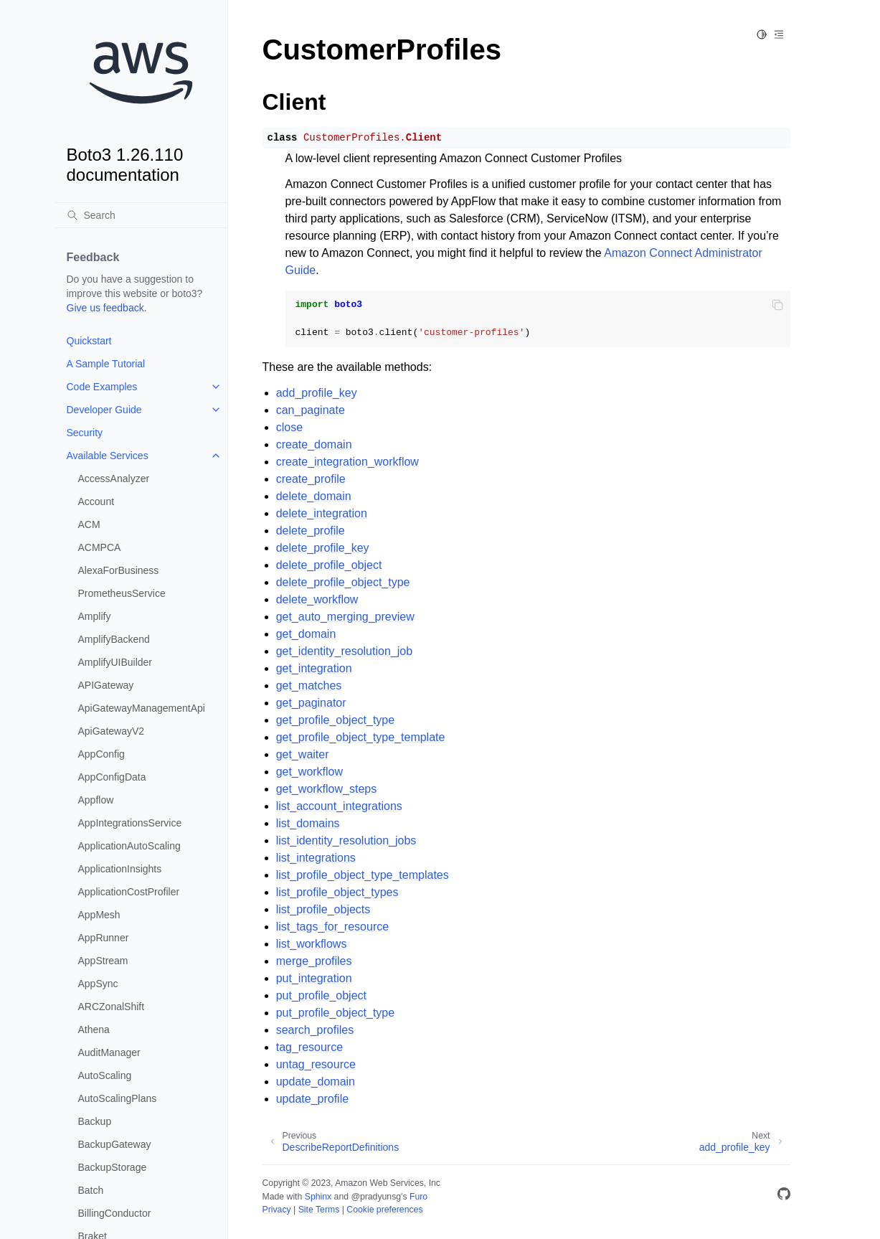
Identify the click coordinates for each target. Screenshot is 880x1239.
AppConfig (101, 754)
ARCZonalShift (111, 1006)
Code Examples (102, 386)
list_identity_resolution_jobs (346, 840)
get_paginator (311, 703)
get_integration (314, 668)
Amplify (94, 616)
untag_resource (316, 1064)
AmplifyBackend (114, 639)
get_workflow (309, 771)
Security (85, 432)
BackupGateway (114, 1144)
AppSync (98, 983)
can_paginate (310, 410)
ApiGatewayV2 (111, 731)
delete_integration (321, 513)
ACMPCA (99, 547)
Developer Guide (104, 409)
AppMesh (99, 914)
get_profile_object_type (335, 720)
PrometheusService (122, 593)
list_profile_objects (323, 909)
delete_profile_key (322, 548)
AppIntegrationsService (130, 823)
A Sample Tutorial (106, 363)
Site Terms (319, 1210)
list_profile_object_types (337, 892)
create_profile (311, 479)
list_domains (308, 823)
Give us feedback (105, 308)
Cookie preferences (384, 1210)
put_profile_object (321, 995)
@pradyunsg (376, 1197)
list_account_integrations (339, 806)
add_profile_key (316, 393)
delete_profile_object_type (343, 582)
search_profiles (315, 1030)
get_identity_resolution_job (344, 651)
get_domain (306, 634)
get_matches (309, 685)
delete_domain (313, 496)
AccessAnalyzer (114, 478)
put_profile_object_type (335, 1013)
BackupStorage (112, 1167)
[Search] (141, 215)
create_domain (314, 444)
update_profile (312, 1099)
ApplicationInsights (120, 869)
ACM (89, 524)
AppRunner (103, 937)
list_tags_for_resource (332, 926)
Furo (418, 1197)
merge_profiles (314, 961)
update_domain (315, 1081)
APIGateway (106, 685)
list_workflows (311, 944)
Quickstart (89, 341)
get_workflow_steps (326, 789)
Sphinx (318, 1197)
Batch (91, 1190)
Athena (94, 1029)
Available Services (107, 455)
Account (96, 501)
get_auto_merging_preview (345, 617)
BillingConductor (114, 1213)
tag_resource (309, 1047)
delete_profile (310, 530)
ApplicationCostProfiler (129, 892)
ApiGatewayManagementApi (141, 708)
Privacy (276, 1210)
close (289, 427)
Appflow (96, 800)
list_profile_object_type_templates (362, 875)
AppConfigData (112, 777)
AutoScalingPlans (117, 1098)
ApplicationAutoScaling (129, 846)
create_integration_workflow (347, 462)
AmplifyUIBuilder (115, 662)
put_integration (314, 978)
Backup (95, 1121)
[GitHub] (783, 1196)
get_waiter (302, 754)
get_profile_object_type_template (360, 737)
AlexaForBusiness (118, 570)
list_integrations (316, 858)
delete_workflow (317, 599)
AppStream (103, 960)
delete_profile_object (329, 565)
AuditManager (109, 1052)
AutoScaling (105, 1075)
